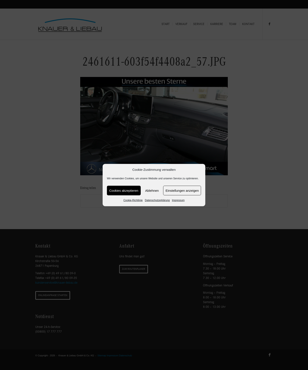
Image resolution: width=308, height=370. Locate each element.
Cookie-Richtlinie (133, 200)
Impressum (178, 200)
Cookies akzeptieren (123, 190)
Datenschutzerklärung (157, 200)
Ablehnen (152, 190)
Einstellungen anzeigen (182, 190)
